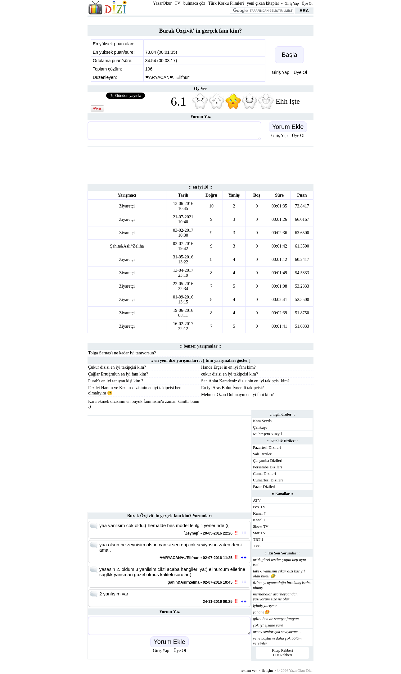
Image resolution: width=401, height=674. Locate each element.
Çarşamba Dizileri (267, 460)
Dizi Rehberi (282, 655)
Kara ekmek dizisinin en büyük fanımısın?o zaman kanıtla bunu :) (143, 404)
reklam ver (249, 670)
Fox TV (259, 506)
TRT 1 (258, 539)
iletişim (267, 670)
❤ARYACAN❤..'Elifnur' (167, 77)
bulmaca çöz (194, 3)
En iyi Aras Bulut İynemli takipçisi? (232, 387)
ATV (257, 500)
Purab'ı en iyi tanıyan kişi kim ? (115, 381)
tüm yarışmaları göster (226, 360)
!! (236, 532)
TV (178, 3)
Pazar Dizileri (264, 486)
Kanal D (260, 519)
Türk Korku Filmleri (226, 3)
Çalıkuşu (260, 427)
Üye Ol (307, 3)
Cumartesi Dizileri (268, 480)
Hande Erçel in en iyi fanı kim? (228, 367)
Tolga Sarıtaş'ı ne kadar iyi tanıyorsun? (122, 353)
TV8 (256, 546)
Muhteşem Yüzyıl (267, 433)
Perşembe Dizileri (267, 467)
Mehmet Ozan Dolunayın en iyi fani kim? (237, 394)
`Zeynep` (192, 533)
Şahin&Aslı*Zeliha (127, 246)
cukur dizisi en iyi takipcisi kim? (229, 374)
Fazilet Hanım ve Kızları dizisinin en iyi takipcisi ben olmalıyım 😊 (134, 390)
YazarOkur (162, 3)
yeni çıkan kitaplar (263, 3)
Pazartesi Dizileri (267, 447)
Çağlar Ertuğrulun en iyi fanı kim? (118, 374)
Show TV (260, 526)
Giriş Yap (292, 3)
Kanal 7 (259, 513)
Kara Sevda (262, 420)
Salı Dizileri (263, 454)
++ (243, 532)
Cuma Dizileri (264, 473)
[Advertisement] (200, 20)
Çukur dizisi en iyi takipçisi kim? (117, 367)
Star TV (259, 533)
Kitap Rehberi (282, 650)
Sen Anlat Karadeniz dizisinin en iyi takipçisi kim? (245, 381)
